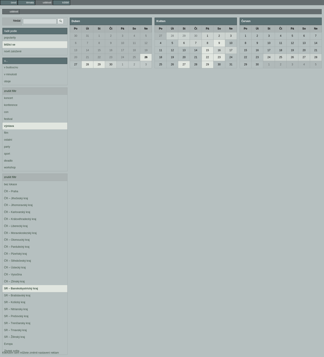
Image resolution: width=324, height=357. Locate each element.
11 (134, 43)
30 (75, 35)
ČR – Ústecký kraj (15, 267)
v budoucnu (11, 67)
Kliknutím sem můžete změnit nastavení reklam (30, 352)
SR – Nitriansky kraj (16, 309)
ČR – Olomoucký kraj (16, 239)
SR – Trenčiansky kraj (17, 323)
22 (99, 57)
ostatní (8, 139)
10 (122, 43)
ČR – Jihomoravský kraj (18, 205)
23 (110, 57)
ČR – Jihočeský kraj (16, 198)
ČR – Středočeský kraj (17, 260)
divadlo (8, 160)
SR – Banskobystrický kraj (21, 288)
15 (99, 50)
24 (122, 57)
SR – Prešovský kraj (16, 316)
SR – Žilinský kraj (14, 337)
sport (7, 153)
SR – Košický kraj (14, 302)
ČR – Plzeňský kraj (15, 253)
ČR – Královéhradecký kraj (20, 219)
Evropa (8, 344)
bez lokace (10, 184)
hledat (16, 20)
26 (145, 57)
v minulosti (10, 74)
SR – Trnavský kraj (15, 330)
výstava (9, 126)
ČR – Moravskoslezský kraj (20, 233)
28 (87, 64)
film (6, 132)
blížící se (9, 44)
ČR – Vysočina (13, 274)
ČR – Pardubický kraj (16, 246)
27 (75, 64)
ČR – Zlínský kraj (14, 281)
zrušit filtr (10, 91)
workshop (10, 167)
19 (145, 50)
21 (87, 57)
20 (75, 57)
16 (110, 50)
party (7, 146)
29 (99, 64)
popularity (10, 37)
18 (134, 50)
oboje (7, 81)
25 (134, 57)
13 (75, 50)
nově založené (12, 51)
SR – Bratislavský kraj (17, 295)
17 (122, 50)
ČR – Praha (11, 191)
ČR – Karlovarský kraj (17, 212)
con (6, 112)
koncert (8, 98)
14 (87, 50)
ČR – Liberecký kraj (16, 226)
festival (8, 119)
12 (145, 43)
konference (10, 105)
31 (87, 35)
